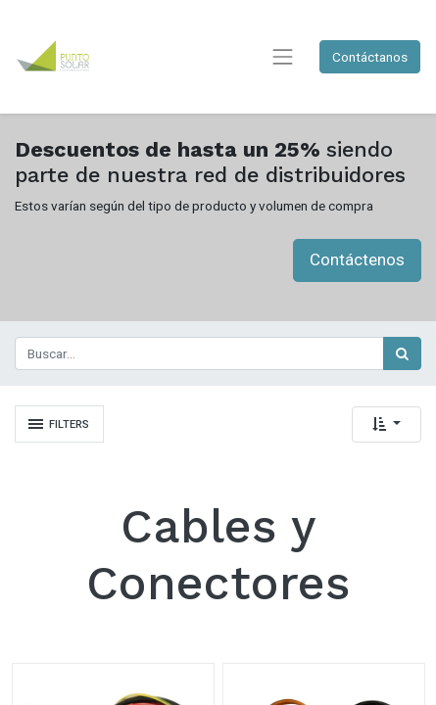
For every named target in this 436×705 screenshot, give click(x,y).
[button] (386, 424)
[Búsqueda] (402, 353)
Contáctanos (370, 57)
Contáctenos (357, 259)
